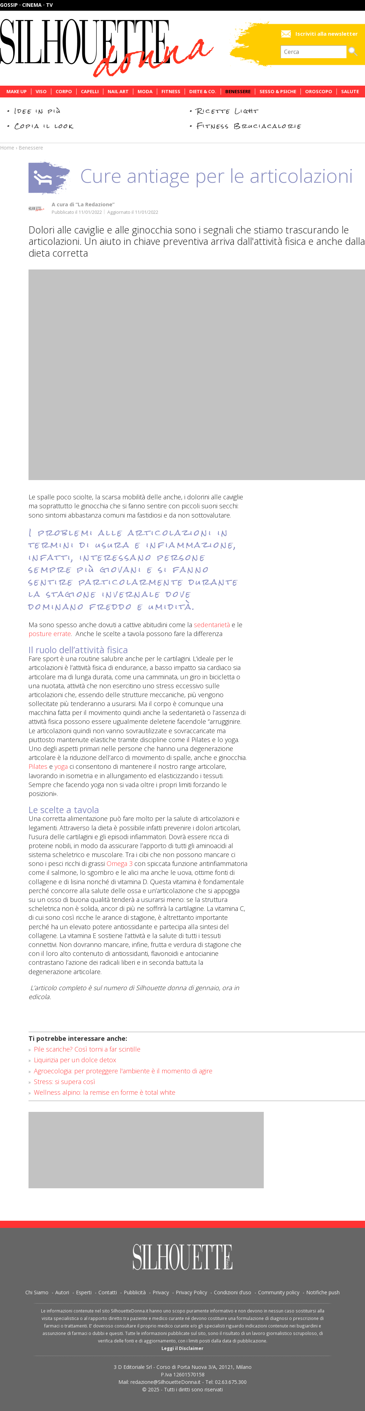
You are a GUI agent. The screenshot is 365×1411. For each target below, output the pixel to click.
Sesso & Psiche (277, 92)
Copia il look (44, 125)
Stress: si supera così (64, 1081)
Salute (350, 92)
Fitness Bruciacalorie (249, 125)
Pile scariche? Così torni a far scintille (87, 1049)
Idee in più (37, 110)
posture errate (50, 633)
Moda (145, 92)
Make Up (16, 92)
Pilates (38, 766)
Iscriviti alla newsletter (326, 33)
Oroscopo (318, 92)
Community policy (278, 1292)
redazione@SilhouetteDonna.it (165, 1382)
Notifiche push (323, 1292)
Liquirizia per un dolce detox (75, 1059)
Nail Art (118, 92)
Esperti (84, 1292)
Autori (62, 1292)
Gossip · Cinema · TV (26, 4)
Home (7, 147)
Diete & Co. (202, 92)
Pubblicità (135, 1292)
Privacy (161, 1292)
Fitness (170, 92)
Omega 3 (120, 863)
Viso (41, 92)
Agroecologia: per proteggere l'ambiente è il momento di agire (123, 1071)
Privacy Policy (191, 1292)
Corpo (64, 92)
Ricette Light (228, 110)
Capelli (90, 92)
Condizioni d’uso (232, 1292)
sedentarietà (212, 624)
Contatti (107, 1292)
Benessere (238, 92)
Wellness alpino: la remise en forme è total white (104, 1092)
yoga (60, 766)
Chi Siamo (36, 1292)
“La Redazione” (95, 204)
